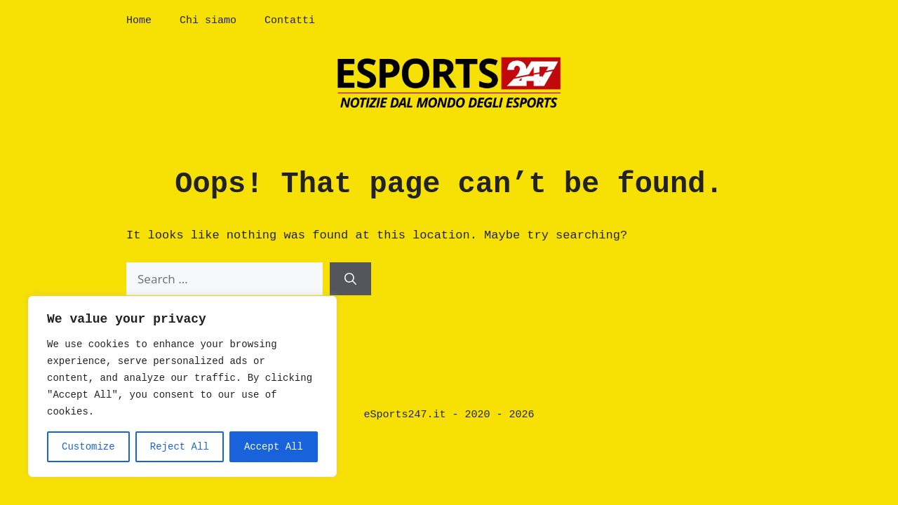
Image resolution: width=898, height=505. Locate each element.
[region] (182, 386)
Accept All (273, 446)
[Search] (350, 279)
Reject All (179, 446)
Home (139, 21)
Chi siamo (208, 21)
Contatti (289, 21)
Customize (88, 446)
